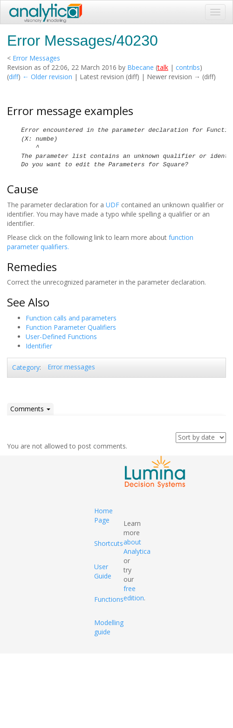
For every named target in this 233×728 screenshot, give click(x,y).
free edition (133, 593)
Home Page (103, 515)
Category (26, 367)
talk (163, 67)
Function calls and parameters (71, 317)
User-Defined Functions (61, 336)
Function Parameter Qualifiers (71, 327)
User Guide (102, 571)
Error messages (71, 366)
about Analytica (137, 546)
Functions (108, 599)
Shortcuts (108, 543)
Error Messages (36, 58)
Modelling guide (108, 627)
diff (13, 76)
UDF (112, 204)
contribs (188, 67)
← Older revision (47, 76)
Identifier (39, 345)
